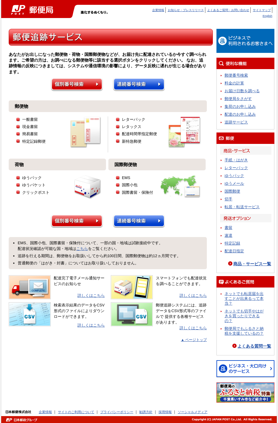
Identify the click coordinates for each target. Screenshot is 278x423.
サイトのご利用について (76, 412)
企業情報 (158, 10)
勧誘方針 (146, 412)
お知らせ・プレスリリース (186, 10)
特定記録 (232, 243)
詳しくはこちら (91, 295)
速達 (228, 235)
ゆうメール (234, 183)
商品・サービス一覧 (252, 263)
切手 (228, 199)
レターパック (236, 168)
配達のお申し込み (240, 114)
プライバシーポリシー (116, 412)
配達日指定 (234, 251)
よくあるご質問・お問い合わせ (228, 10)
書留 (228, 227)
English (267, 15)
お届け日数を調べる (242, 91)
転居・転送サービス (242, 207)
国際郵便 (232, 191)
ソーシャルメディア (192, 412)
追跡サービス (236, 122)
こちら (82, 248)
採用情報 (165, 412)
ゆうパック (234, 175)
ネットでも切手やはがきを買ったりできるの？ (244, 316)
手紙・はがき (236, 160)
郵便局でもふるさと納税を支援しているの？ (244, 331)
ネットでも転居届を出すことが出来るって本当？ (244, 298)
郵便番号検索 (236, 75)
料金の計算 (234, 83)
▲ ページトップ (194, 340)
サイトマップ (262, 10)
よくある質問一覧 (254, 346)
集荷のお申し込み (240, 106)
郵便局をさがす (238, 98)
